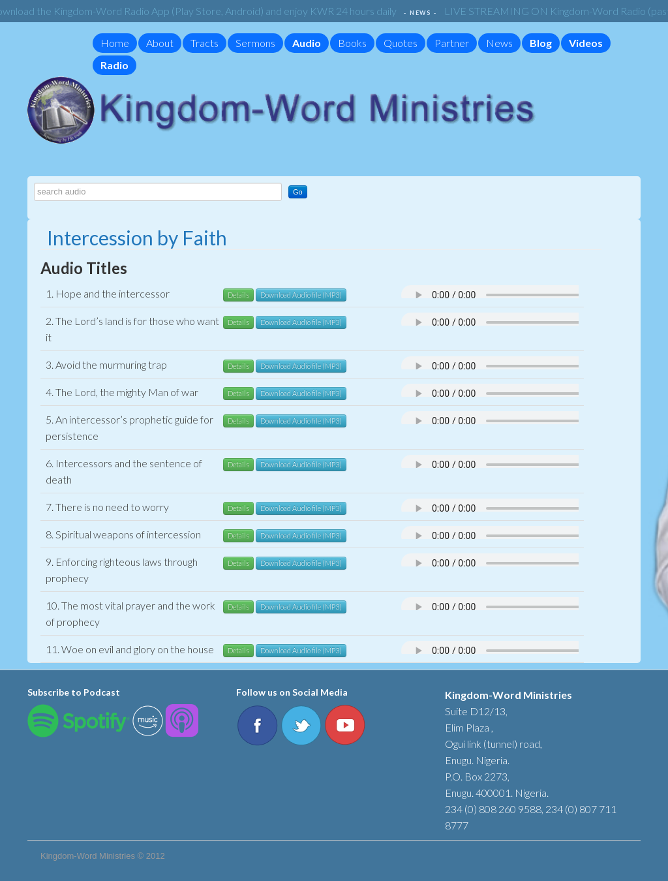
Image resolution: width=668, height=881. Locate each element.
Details (238, 294)
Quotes (401, 43)
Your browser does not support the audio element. (531, 295)
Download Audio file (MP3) (301, 294)
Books (352, 43)
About (160, 43)
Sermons (255, 43)
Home (114, 43)
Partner (451, 43)
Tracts (204, 43)
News (499, 43)
